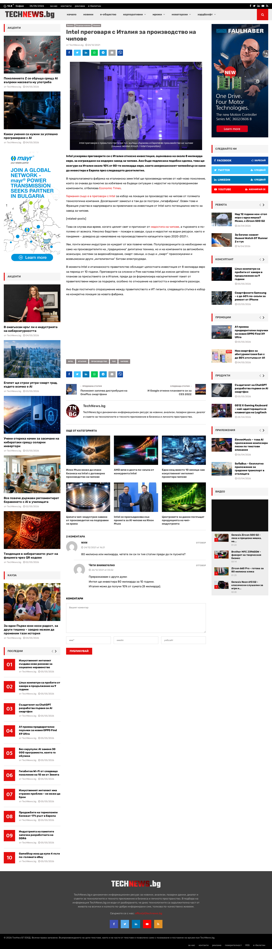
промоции (223, 317)
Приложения (225, 430)
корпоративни (133, 14)
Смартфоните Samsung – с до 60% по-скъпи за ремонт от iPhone (250, 296)
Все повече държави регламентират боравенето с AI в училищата (31, 500)
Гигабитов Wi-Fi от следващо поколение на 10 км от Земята (39, 773)
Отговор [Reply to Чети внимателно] (201, 565)
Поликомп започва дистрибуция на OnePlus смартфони (103, 392)
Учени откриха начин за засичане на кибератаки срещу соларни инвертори (31, 442)
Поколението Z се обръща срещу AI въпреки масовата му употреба (31, 80)
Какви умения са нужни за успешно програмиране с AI (31, 136)
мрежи (157, 14)
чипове (124, 361)
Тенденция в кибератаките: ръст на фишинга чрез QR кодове (31, 555)
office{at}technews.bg (148, 913)
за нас (53, 6)
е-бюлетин (94, 6)
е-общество (108, 14)
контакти (66, 6)
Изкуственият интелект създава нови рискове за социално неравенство (35, 664)
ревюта (221, 204)
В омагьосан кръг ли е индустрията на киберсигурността (30, 329)
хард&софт (205, 14)
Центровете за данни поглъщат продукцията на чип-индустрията (183, 520)
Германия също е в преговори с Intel (90, 196)
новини (88, 14)
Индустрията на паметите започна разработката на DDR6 (36, 835)
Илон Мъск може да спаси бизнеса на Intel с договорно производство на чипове (85, 473)
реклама (80, 6)
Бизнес (70, 25)
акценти (14, 27)
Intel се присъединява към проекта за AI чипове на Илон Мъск (134, 520)
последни (15, 651)
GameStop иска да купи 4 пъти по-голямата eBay (39, 855)
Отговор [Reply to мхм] (201, 543)
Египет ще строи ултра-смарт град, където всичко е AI (30, 384)
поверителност (233, 945)
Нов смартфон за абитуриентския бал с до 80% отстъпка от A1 (250, 354)
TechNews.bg (76, 45)
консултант (224, 259)
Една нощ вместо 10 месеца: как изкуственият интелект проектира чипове (183, 473)
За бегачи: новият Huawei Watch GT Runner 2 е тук (251, 238)
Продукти (222, 375)
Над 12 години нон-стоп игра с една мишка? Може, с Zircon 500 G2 (251, 218)
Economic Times (110, 188)
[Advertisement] (136, 326)
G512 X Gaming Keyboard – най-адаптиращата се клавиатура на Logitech (251, 409)
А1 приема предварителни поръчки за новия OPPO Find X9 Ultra (38, 730)
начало (71, 14)
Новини (96, 25)
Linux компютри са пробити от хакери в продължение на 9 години (39, 686)
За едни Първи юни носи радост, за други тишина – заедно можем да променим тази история (31, 629)
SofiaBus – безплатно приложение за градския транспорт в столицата (249, 469)
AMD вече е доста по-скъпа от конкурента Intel (134, 471)
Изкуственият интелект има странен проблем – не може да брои (39, 794)
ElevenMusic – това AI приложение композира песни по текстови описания (251, 445)
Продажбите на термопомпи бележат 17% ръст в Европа (38, 814)
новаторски (180, 14)
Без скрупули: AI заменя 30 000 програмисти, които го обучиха (37, 753)
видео (220, 491)
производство (99, 361)
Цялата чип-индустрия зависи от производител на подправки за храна (87, 520)
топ (114, 361)
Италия (82, 361)
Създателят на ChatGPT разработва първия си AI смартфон (35, 708)
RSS (247, 945)
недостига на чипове (165, 226)
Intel (70, 361)
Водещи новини (83, 25)
